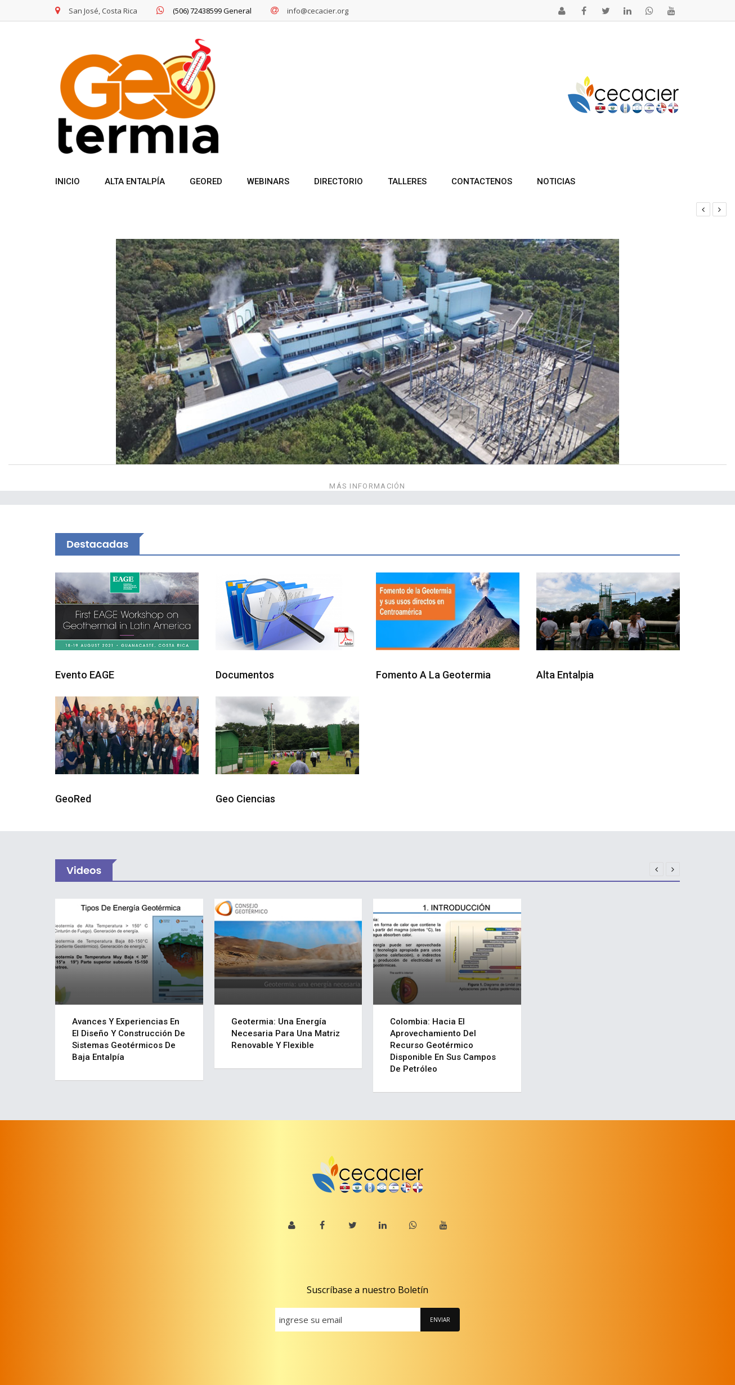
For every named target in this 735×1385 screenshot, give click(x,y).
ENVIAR (440, 1320)
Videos (83, 870)
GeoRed (73, 799)
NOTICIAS (556, 181)
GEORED (206, 181)
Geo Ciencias (245, 799)
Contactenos (481, 181)
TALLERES (407, 181)
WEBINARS (268, 181)
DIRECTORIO (338, 181)
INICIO (67, 181)
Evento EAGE (84, 675)
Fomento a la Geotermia (433, 675)
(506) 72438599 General (204, 11)
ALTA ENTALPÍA (135, 181)
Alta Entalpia (565, 675)
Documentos (245, 675)
